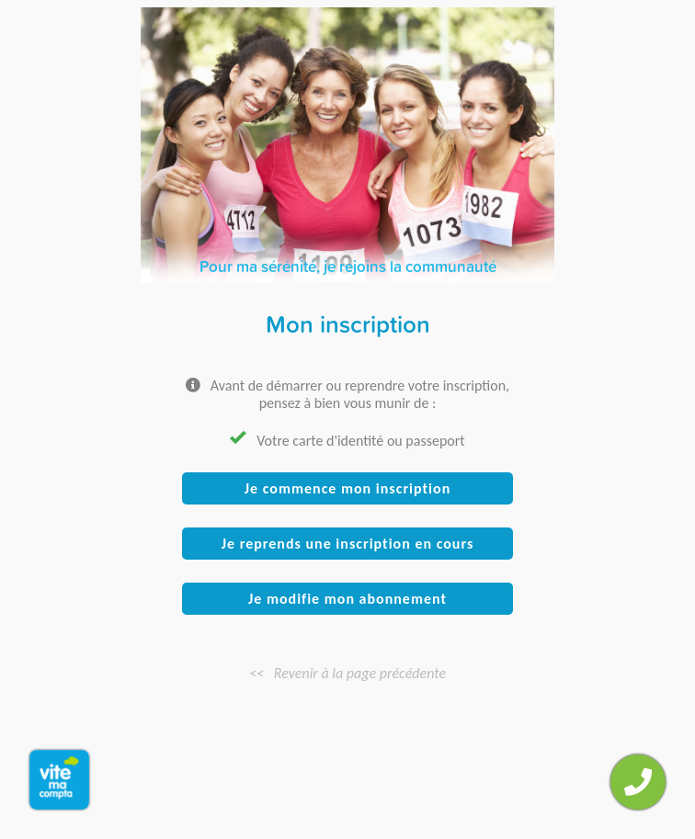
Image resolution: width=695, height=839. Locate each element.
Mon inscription (348, 324)
